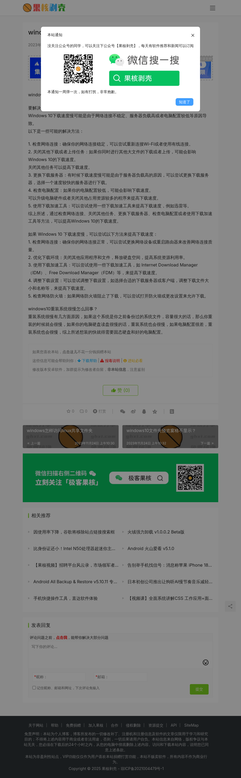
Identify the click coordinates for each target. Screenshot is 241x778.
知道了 (184, 102)
